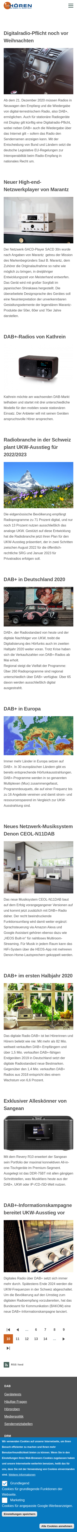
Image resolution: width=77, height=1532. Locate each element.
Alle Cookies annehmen (56, 1526)
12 (28, 1340)
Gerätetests (12, 1394)
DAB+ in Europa (22, 708)
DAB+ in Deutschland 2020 (34, 579)
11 (19, 1340)
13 (37, 1340)
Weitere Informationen (22, 1474)
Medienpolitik (13, 1416)
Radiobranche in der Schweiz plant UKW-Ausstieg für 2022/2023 (37, 447)
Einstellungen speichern (19, 1514)
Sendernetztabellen (18, 1424)
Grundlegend (19, 1483)
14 (47, 1340)
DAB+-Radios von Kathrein (35, 336)
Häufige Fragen (15, 1401)
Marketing (17, 1500)
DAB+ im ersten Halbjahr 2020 (38, 975)
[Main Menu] (71, 5)
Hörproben (12, 1409)
